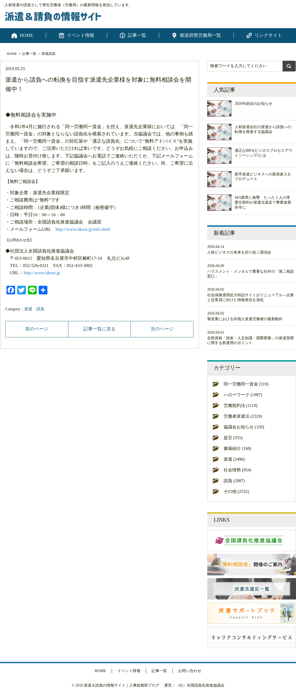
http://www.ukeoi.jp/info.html (82, 229)
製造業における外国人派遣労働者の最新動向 (245, 319)
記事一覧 (137, 35)
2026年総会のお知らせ (253, 104)
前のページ (36, 328)
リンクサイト (268, 35)
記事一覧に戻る (99, 328)
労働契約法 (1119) (240, 405)
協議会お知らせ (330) (244, 427)
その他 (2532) (236, 491)
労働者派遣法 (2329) (243, 416)
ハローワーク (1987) (243, 394)
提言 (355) (233, 437)
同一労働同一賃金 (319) (246, 384)
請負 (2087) (234, 480)
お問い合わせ (190, 671)
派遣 (44, 54)
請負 (51, 54)
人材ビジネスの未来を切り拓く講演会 (239, 252)
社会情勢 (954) (237, 470)
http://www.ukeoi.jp (42, 272)
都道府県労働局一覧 (200, 35)
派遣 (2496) (234, 459)
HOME (26, 35)
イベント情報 (80, 35)
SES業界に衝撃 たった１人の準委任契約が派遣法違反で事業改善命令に (263, 202)
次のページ (162, 328)
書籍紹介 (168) (237, 448)
